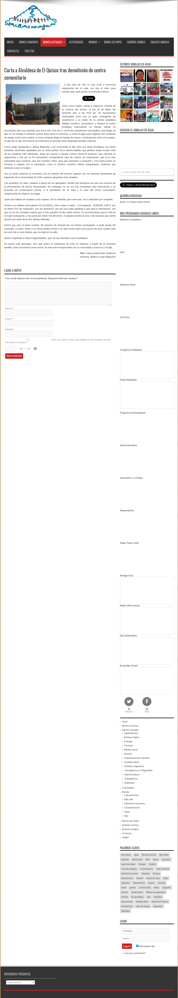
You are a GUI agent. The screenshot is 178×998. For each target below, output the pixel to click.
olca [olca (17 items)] (148, 897)
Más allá (128, 799)
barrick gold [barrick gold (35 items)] (137, 859)
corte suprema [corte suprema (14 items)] (162, 869)
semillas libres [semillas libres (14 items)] (142, 902)
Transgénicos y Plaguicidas (138, 770)
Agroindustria (131, 733)
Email (8, 318)
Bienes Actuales (54, 42)
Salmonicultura (132, 774)
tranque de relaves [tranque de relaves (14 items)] (160, 902)
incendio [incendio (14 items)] (161, 883)
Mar (126, 816)
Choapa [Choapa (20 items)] (141, 864)
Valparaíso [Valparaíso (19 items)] (158, 906)
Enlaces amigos (160, 42)
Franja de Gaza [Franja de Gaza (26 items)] (153, 878)
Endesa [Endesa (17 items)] (156, 873)
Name (8, 308)
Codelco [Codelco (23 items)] (152, 864)
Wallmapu (129, 782)
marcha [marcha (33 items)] (124, 892)
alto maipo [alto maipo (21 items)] (163, 855)
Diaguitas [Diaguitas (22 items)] (146, 873)
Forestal (128, 745)
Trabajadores (131, 778)
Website (9, 329)
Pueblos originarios (134, 766)
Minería (128, 753)
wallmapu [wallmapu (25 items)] (125, 911)
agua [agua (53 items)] (136, 855)
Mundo (94, 42)
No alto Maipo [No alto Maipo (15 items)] (137, 897)
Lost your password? (135, 953)
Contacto (13, 51)
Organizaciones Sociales (137, 758)
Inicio (10, 42)
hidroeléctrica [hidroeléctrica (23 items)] (139, 883)
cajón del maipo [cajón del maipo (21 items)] (128, 864)
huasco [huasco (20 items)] (151, 883)
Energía (128, 741)
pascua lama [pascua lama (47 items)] (127, 902)
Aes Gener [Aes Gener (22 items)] (126, 855)
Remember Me (145, 946)
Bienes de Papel (113, 42)
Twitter (29, 51)
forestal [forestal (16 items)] (140, 878)
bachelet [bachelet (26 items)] (125, 859)
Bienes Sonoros (28, 42)
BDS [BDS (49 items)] (148, 859)
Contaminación (132, 807)
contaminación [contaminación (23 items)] (146, 869)
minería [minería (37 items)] (124, 897)
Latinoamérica (131, 795)
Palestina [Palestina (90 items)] (158, 897)
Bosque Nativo (132, 737)
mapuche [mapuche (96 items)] (166, 887)
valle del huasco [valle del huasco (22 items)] (143, 906)
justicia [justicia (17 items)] (133, 887)
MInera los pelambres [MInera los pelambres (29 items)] (155, 892)
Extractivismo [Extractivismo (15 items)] (127, 878)
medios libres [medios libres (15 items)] (137, 892)
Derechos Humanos (134, 803)
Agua (127, 811)
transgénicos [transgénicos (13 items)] (127, 906)
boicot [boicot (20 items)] (155, 859)
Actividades (76, 42)
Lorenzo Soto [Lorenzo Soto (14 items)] (145, 887)
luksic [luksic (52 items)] (156, 887)
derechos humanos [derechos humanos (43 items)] (129, 873)
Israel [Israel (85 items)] (123, 887)
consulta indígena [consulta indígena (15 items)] (129, 869)
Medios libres (131, 749)
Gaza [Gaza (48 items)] (165, 878)
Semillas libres (131, 762)
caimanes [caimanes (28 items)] (166, 859)
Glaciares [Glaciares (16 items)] (125, 883)
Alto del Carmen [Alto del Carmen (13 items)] (149, 855)
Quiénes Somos (136, 42)
